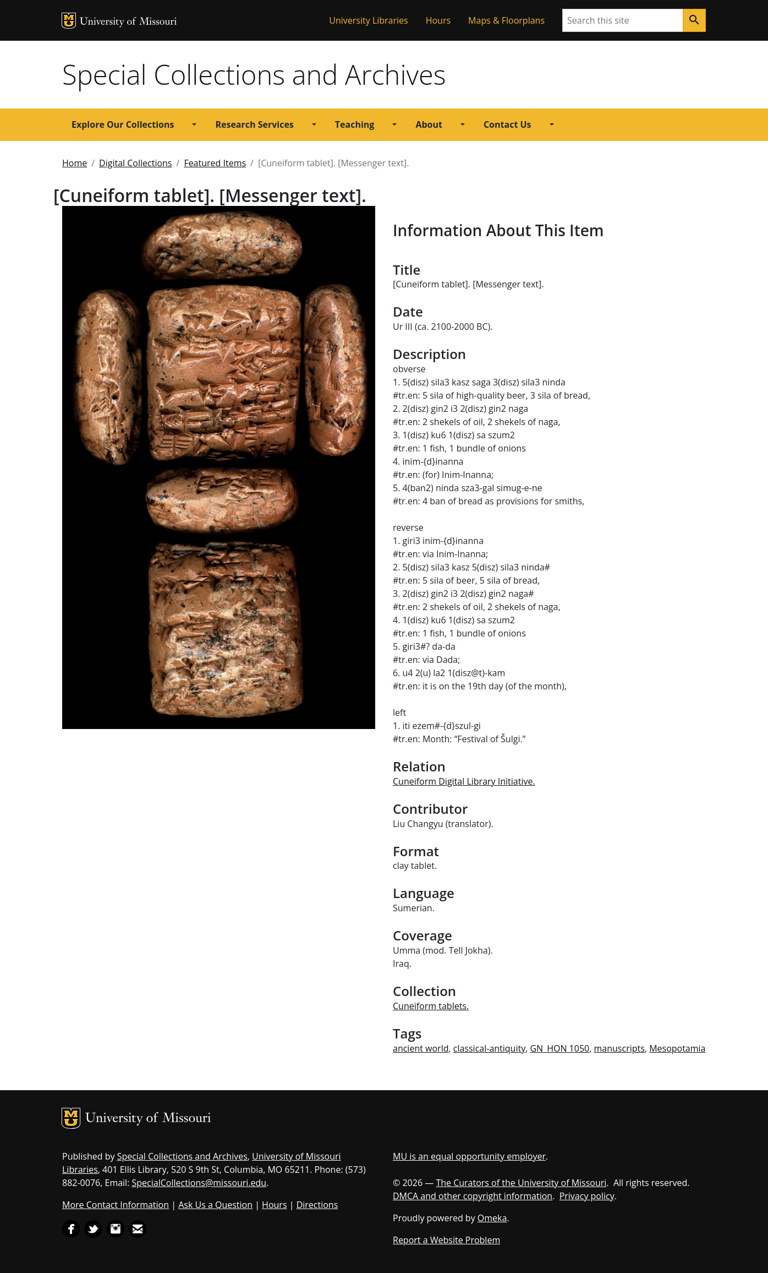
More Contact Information (115, 1205)
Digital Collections (135, 163)
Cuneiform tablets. (431, 1006)
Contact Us (507, 124)
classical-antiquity (489, 1048)
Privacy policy (587, 1196)
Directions (317, 1205)
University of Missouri (128, 22)
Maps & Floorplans (506, 20)
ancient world (420, 1048)
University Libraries (368, 20)
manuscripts (619, 1048)
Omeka (492, 1218)
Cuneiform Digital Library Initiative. (464, 781)
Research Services (254, 124)
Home (74, 163)
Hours (438, 20)
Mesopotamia (677, 1048)
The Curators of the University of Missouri (521, 1183)
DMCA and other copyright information (472, 1196)
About (428, 124)
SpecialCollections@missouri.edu (199, 1183)
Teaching (355, 124)
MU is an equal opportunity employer (469, 1156)
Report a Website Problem (446, 1240)
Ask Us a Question (215, 1205)
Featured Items (215, 163)
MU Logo (69, 21)
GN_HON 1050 (559, 1048)
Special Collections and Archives (254, 74)
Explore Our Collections (123, 124)
